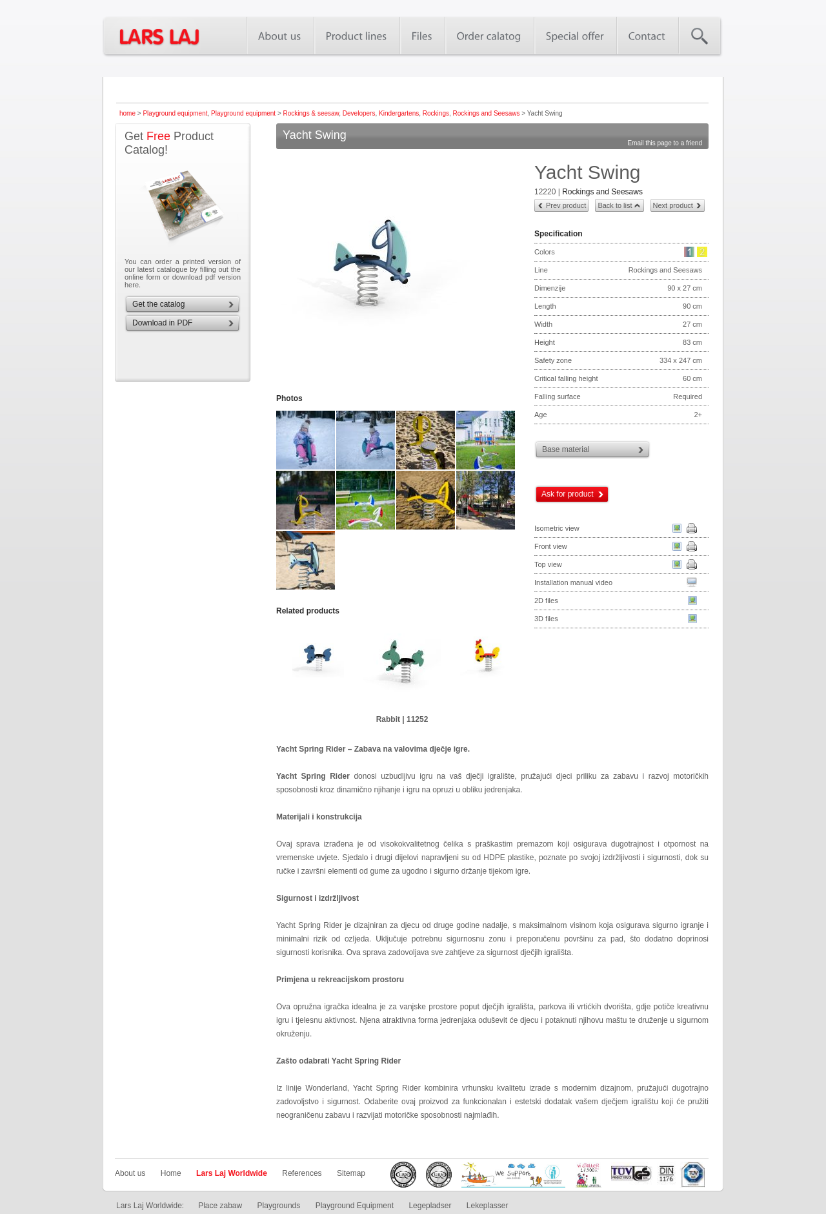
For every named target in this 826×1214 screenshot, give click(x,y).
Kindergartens (399, 113)
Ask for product (567, 494)
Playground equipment (175, 113)
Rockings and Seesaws (486, 113)
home (127, 113)
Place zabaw (220, 1205)
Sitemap (351, 1173)
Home (171, 1173)
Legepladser (429, 1205)
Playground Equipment (355, 1205)
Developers (359, 113)
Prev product (566, 205)
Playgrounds (279, 1205)
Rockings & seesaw (311, 113)
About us (130, 1173)
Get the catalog (158, 304)
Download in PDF (162, 322)
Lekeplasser (488, 1205)
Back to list (615, 205)
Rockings (436, 113)
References (301, 1173)
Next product (673, 205)
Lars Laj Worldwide (231, 1173)
